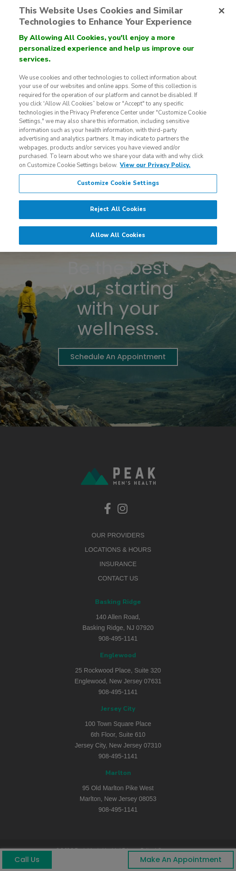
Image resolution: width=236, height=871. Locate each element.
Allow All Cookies (118, 231)
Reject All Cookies (118, 205)
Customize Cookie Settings (118, 179)
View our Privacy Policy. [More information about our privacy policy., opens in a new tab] (155, 161)
